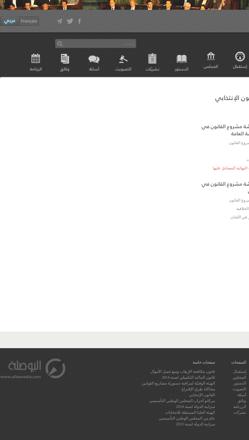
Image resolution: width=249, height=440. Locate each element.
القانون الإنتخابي (202, 395)
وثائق (64, 69)
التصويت (123, 69)
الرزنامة (36, 69)
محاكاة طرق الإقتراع (198, 389)
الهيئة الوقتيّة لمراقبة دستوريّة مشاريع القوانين (178, 383)
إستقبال (239, 371)
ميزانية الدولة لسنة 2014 (195, 406)
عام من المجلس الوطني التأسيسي (187, 418)
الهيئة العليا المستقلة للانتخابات (190, 412)
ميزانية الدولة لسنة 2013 (195, 424)
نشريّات (152, 69)
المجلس (211, 66)
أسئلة (94, 69)
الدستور (181, 69)
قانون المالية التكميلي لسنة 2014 (188, 377)
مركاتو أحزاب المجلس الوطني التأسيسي (182, 400)
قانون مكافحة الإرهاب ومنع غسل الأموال (182, 371)
